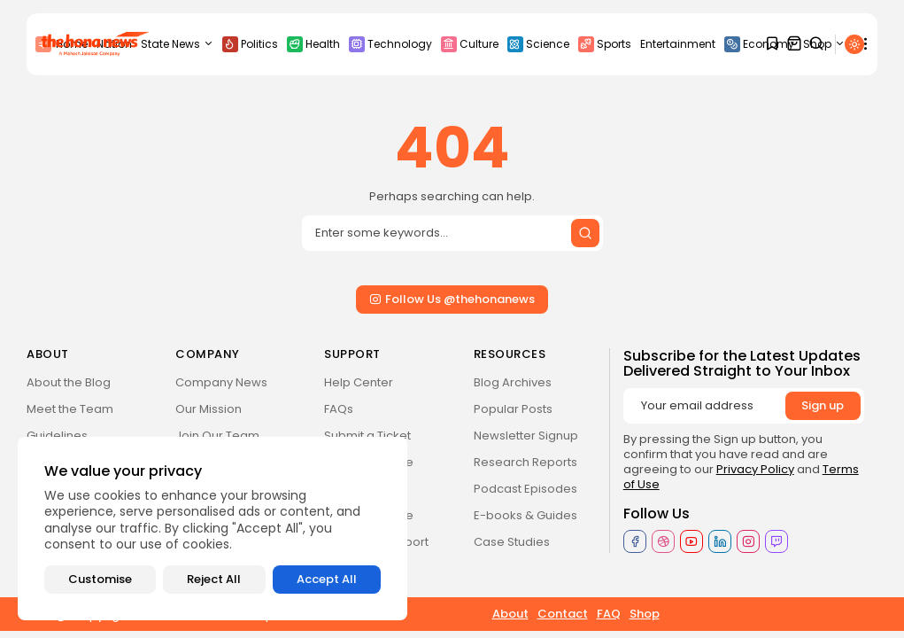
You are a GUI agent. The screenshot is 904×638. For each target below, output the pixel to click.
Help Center (358, 382)
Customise (100, 579)
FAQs (338, 409)
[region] (212, 528)
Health (313, 44)
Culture (469, 44)
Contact (562, 613)
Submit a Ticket (367, 435)
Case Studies (512, 541)
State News (177, 43)
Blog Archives (513, 382)
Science (538, 44)
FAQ (609, 613)
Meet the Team (70, 409)
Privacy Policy (755, 469)
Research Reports (525, 462)
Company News (221, 382)
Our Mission (208, 409)
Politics (250, 44)
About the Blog (69, 382)
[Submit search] (585, 233)
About (510, 613)
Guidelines (57, 435)
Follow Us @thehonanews (452, 299)
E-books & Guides (525, 515)
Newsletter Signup (526, 435)
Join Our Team (217, 435)
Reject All (214, 579)
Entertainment (677, 43)
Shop (645, 613)
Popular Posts (513, 409)
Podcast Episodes (525, 488)
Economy (759, 44)
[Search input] (452, 233)
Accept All (327, 579)
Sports (604, 44)
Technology (390, 44)
